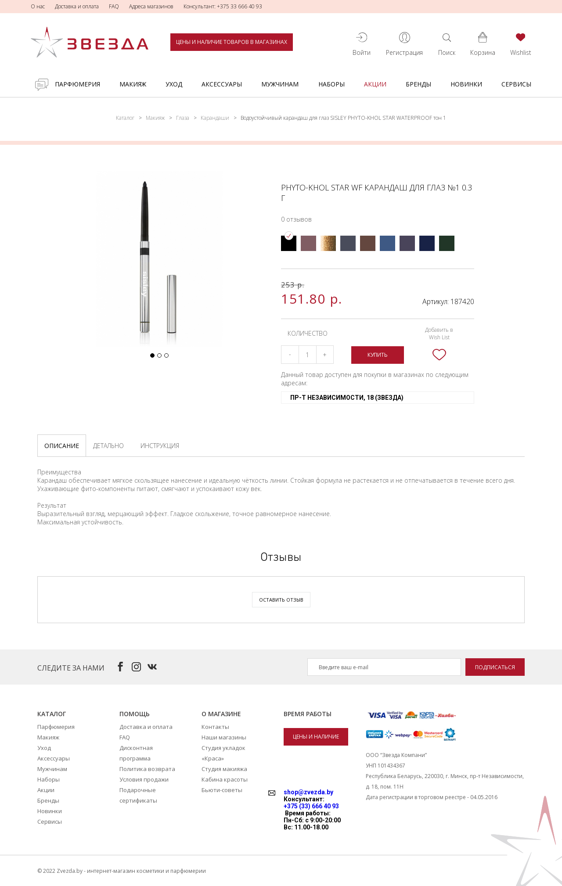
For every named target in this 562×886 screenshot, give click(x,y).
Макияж (132, 84)
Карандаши (215, 118)
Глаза (182, 118)
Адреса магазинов (151, 6)
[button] (152, 355)
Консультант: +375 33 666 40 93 (223, 6)
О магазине (221, 714)
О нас (38, 6)
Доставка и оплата (77, 6)
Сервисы (516, 84)
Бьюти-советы (222, 790)
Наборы (331, 84)
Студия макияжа (224, 769)
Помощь (134, 714)
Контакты (215, 727)
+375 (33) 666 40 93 (311, 806)
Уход (174, 84)
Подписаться (495, 667)
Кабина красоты (225, 779)
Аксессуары (222, 84)
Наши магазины (224, 737)
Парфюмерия (77, 84)
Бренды (418, 84)
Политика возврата (147, 769)
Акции (375, 84)
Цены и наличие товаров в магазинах (231, 42)
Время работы (307, 714)
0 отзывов (296, 219)
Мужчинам (280, 84)
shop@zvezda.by (308, 792)
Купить (377, 355)
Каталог (125, 118)
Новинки (466, 84)
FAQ (114, 6)
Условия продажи (144, 779)
